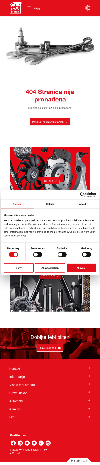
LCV (12, 417)
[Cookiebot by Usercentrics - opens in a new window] (82, 194)
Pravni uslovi (18, 393)
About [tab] (82, 204)
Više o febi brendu (22, 385)
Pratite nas (18, 435)
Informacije (17, 376)
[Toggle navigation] (33, 8)
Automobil (16, 401)
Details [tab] (50, 204)
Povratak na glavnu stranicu (48, 121)
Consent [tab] (17, 204)
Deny (19, 267)
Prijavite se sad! (50, 347)
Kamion (14, 409)
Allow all (81, 267)
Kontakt (14, 368)
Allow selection (50, 267)
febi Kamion (48, 275)
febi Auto (48, 180)
